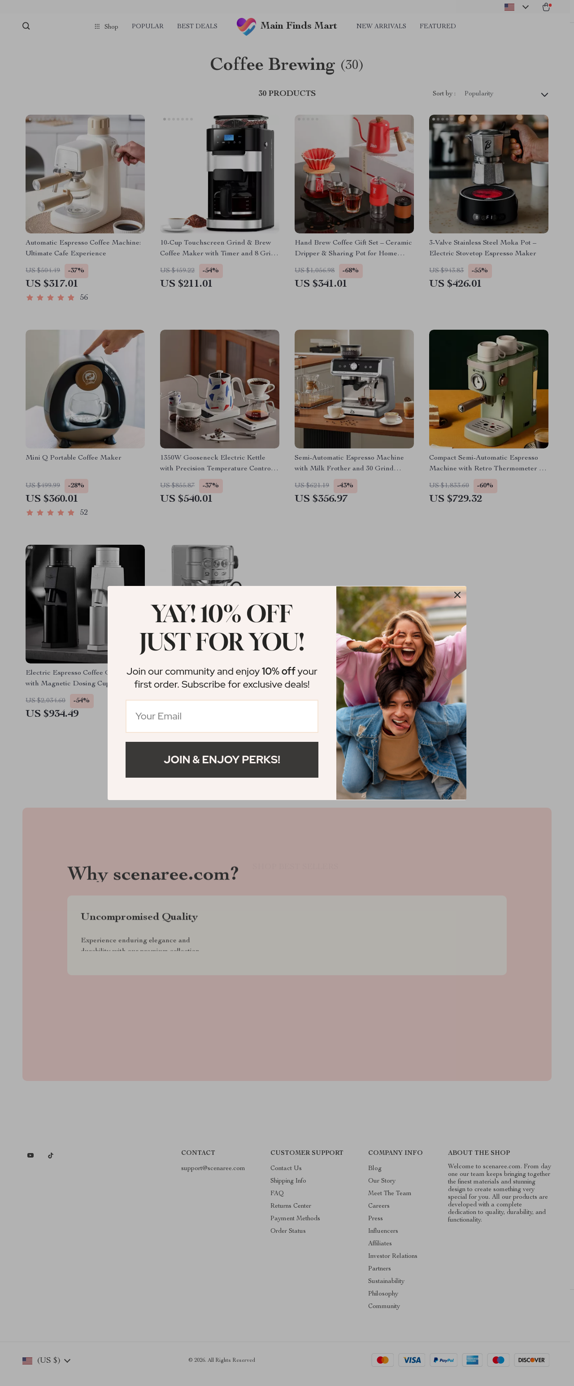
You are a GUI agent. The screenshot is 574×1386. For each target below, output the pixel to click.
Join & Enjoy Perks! (222, 759)
